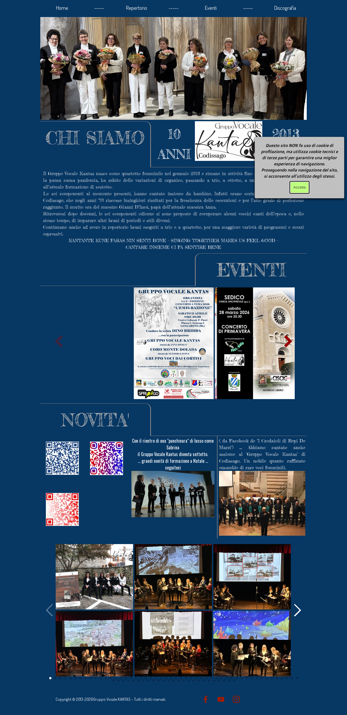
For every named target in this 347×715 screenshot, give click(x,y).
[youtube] (221, 699)
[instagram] (236, 699)
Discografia (285, 7)
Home (62, 7)
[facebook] (205, 699)
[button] (288, 341)
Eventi (211, 7)
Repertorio (136, 7)
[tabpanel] (174, 144)
